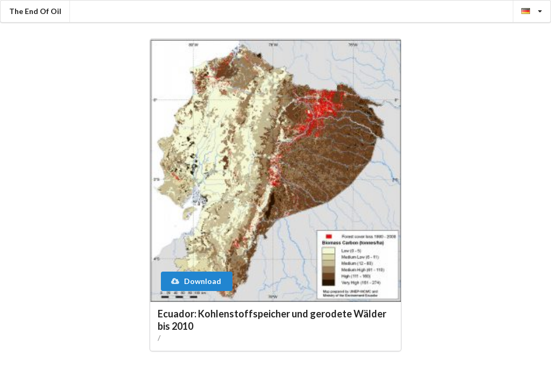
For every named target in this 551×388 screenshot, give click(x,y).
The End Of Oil (35, 11)
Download (196, 281)
